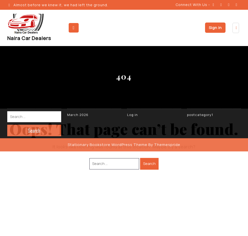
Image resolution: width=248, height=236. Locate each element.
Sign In (215, 27)
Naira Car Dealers (29, 38)
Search (149, 163)
